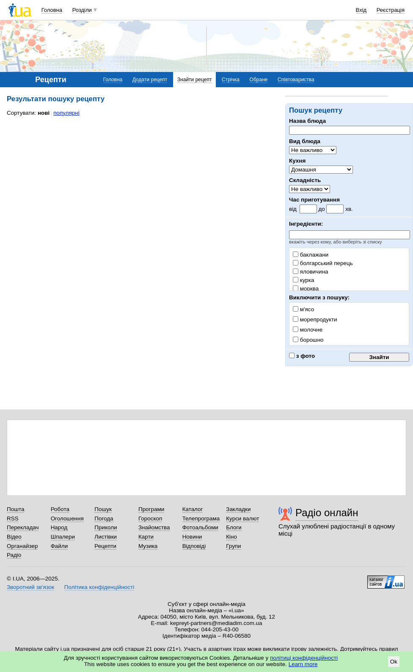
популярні (66, 113)
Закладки (238, 509)
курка (303, 280)
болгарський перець (323, 263)
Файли (59, 546)
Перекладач (23, 527)
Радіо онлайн (326, 512)
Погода (103, 518)
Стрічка (231, 80)
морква (306, 288)
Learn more (303, 664)
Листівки (105, 537)
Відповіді (194, 546)
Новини (192, 537)
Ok (393, 661)
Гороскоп (150, 518)
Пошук (103, 509)
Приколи (105, 527)
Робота (60, 509)
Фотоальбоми (200, 527)
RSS (13, 518)
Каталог (192, 509)
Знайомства (154, 527)
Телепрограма (201, 518)
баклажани (310, 255)
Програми (151, 509)
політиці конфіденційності (304, 658)
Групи (233, 546)
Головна (51, 10)
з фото (302, 356)
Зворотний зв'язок (30, 587)
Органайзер (22, 546)
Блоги (234, 527)
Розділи (82, 10)
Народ (59, 527)
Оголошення (67, 518)
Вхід (361, 10)
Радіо (14, 555)
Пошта (15, 509)
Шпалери (63, 537)
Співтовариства (296, 80)
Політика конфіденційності (99, 587)
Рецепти (105, 546)
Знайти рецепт (194, 80)
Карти (146, 537)
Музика (147, 546)
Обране (259, 80)
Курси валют (242, 518)
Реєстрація (391, 10)
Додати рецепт (149, 80)
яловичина (310, 271)
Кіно (231, 537)
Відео (14, 537)
